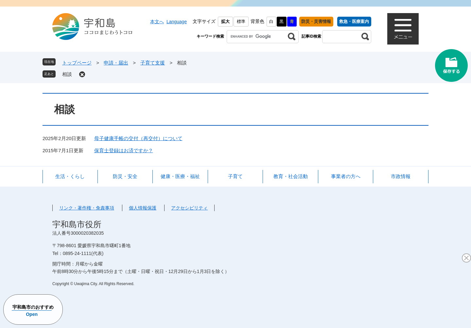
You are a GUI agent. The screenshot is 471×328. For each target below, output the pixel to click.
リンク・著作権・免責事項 (86, 207)
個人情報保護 (142, 207)
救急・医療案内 (354, 21)
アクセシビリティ (189, 207)
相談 (67, 74)
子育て (235, 176)
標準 (241, 21)
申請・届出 (116, 62)
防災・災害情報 (316, 21)
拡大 (225, 21)
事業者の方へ (345, 176)
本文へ (157, 21)
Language (176, 21)
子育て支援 (152, 62)
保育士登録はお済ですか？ (123, 150)
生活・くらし (70, 176)
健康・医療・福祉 (180, 176)
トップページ (77, 62)
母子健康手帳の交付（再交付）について (138, 138)
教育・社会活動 (290, 176)
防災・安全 (125, 176)
